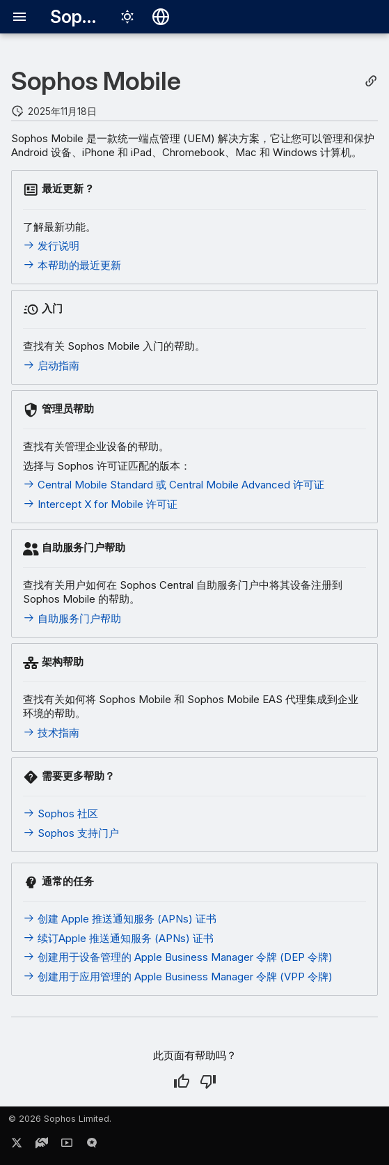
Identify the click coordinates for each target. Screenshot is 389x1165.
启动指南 (51, 365)
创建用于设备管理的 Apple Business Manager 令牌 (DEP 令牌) (178, 957)
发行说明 (51, 245)
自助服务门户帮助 (72, 618)
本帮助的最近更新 (72, 265)
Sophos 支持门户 (71, 833)
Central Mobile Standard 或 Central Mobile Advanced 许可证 (173, 484)
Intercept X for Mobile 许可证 (100, 504)
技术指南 (51, 732)
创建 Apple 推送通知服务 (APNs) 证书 (119, 918)
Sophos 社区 (60, 813)
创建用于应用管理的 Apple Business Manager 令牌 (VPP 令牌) (178, 976)
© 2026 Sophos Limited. (59, 1118)
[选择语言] (161, 17)
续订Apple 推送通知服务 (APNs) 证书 (118, 938)
